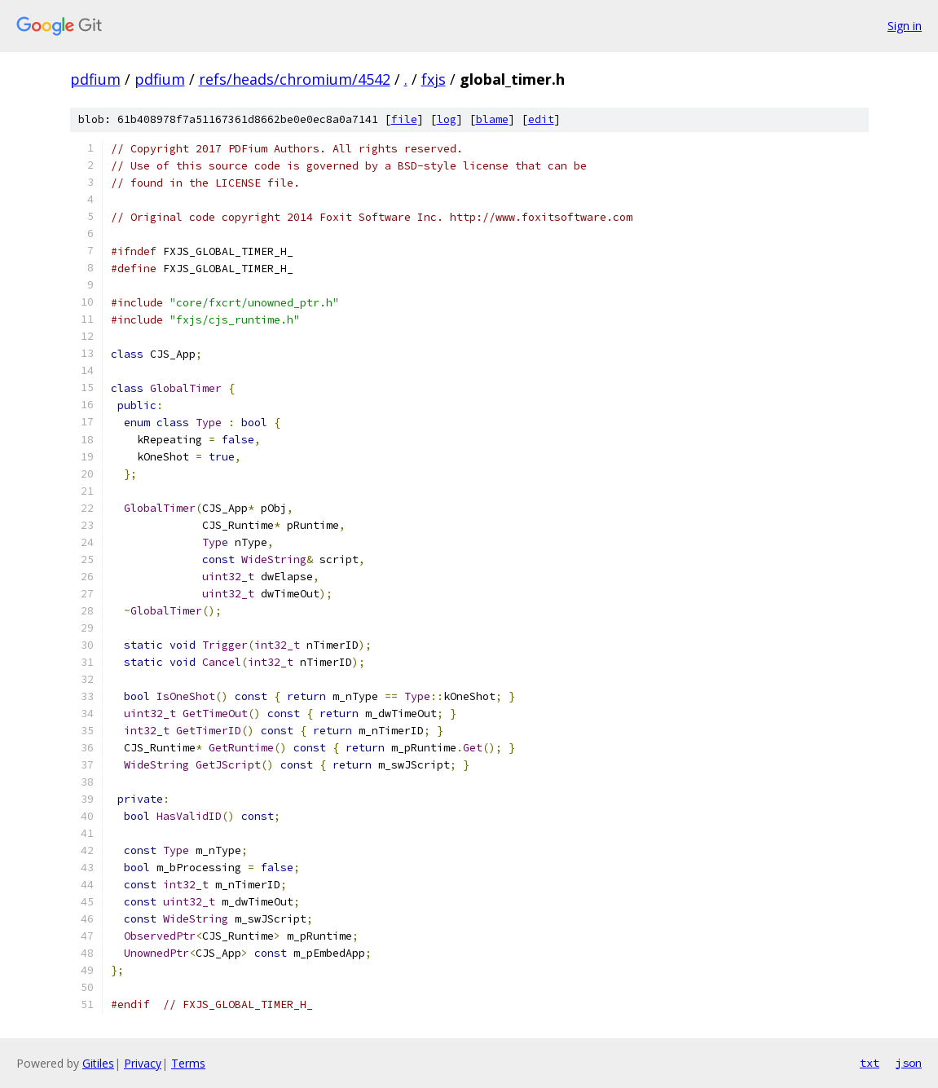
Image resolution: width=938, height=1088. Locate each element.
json (909, 1062)
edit (541, 119)
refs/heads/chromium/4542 (294, 79)
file (404, 119)
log (446, 119)
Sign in (904, 25)
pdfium (95, 79)
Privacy (142, 1063)
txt (869, 1062)
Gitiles (98, 1063)
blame (492, 119)
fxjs (433, 79)
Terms (188, 1063)
